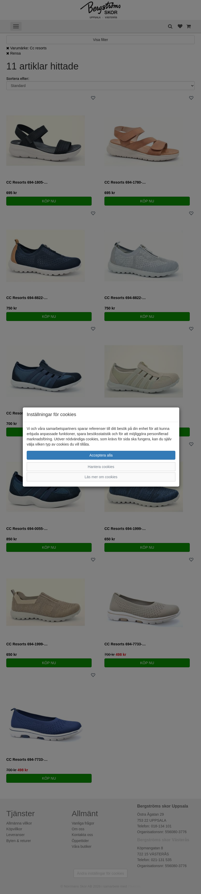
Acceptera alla (101, 455)
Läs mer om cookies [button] (101, 477)
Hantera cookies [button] (101, 467)
